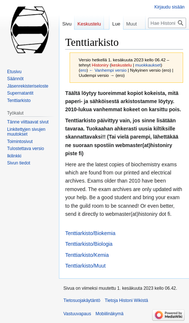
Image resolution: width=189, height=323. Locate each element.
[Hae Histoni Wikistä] (167, 23)
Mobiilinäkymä (109, 313)
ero (83, 70)
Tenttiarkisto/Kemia (87, 255)
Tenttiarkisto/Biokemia (90, 233)
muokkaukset (148, 64)
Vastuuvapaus (77, 313)
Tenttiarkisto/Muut (85, 266)
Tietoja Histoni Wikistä (126, 300)
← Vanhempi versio (108, 70)
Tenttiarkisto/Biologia (88, 244)
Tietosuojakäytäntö (81, 300)
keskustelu (121, 64)
